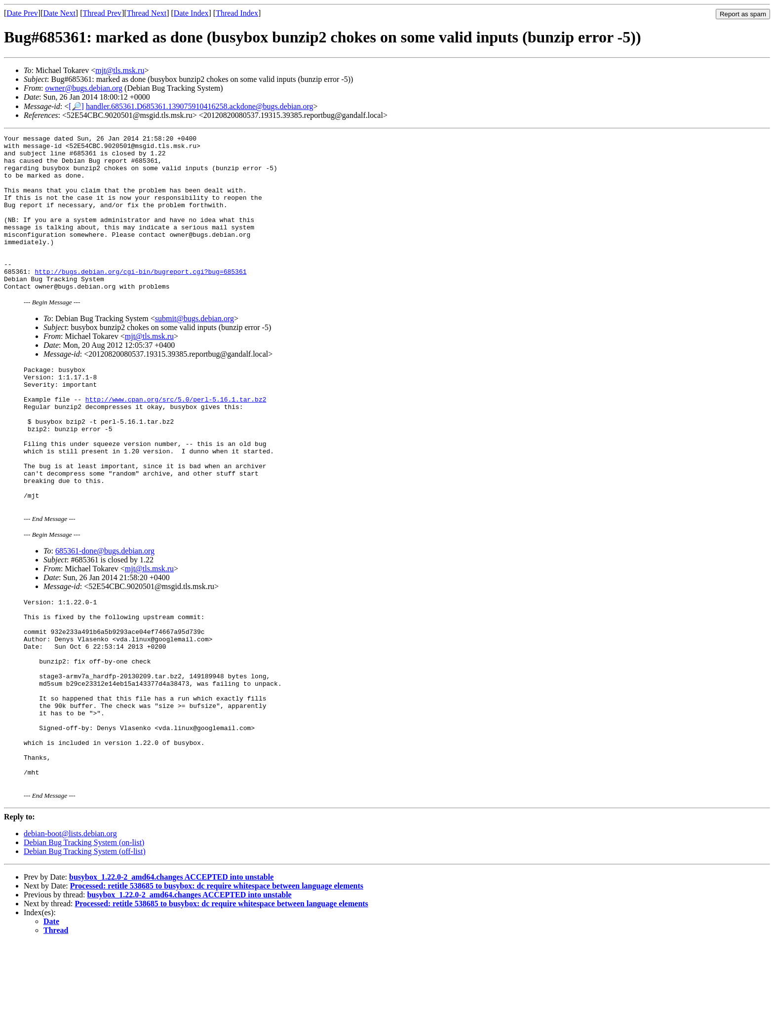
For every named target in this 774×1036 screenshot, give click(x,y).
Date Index (191, 13)
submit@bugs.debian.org (194, 349)
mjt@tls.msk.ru (119, 70)
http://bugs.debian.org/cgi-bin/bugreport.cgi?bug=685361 (140, 299)
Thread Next (146, 13)
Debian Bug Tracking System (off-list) (85, 944)
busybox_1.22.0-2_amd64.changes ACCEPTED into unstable (171, 970)
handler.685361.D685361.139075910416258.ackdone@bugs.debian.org (199, 106)
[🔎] (76, 106)
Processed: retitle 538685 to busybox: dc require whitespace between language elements (216, 979)
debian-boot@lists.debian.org (70, 927)
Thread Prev (101, 13)
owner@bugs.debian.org (83, 88)
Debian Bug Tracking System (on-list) (84, 935)
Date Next (59, 13)
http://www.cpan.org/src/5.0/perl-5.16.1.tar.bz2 (176, 437)
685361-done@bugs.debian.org (105, 608)
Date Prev (22, 13)
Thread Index (237, 13)
